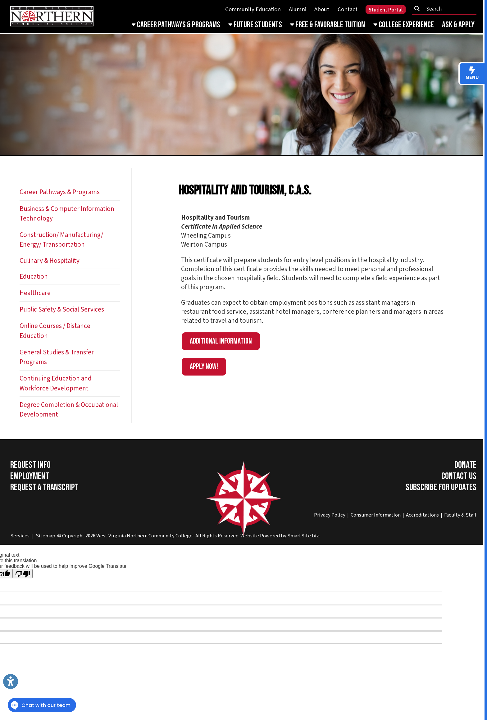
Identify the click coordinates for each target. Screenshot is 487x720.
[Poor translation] (23, 573)
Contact (347, 9)
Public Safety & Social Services (62, 309)
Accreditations (422, 515)
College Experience (403, 25)
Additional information (221, 341)
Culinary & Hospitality (50, 260)
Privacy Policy (329, 515)
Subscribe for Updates (441, 487)
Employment (29, 476)
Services (20, 536)
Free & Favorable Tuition (327, 25)
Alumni (297, 9)
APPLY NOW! (204, 366)
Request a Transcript (44, 487)
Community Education (253, 9)
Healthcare (35, 293)
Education (34, 276)
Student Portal (386, 10)
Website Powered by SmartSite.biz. (280, 536)
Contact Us (458, 476)
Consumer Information (376, 515)
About (321, 9)
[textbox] (446, 9)
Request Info (30, 465)
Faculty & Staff (460, 515)
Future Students (255, 25)
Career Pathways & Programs (176, 25)
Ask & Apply (458, 25)
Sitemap (45, 536)
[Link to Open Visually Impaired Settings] (10, 681)
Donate (465, 465)
